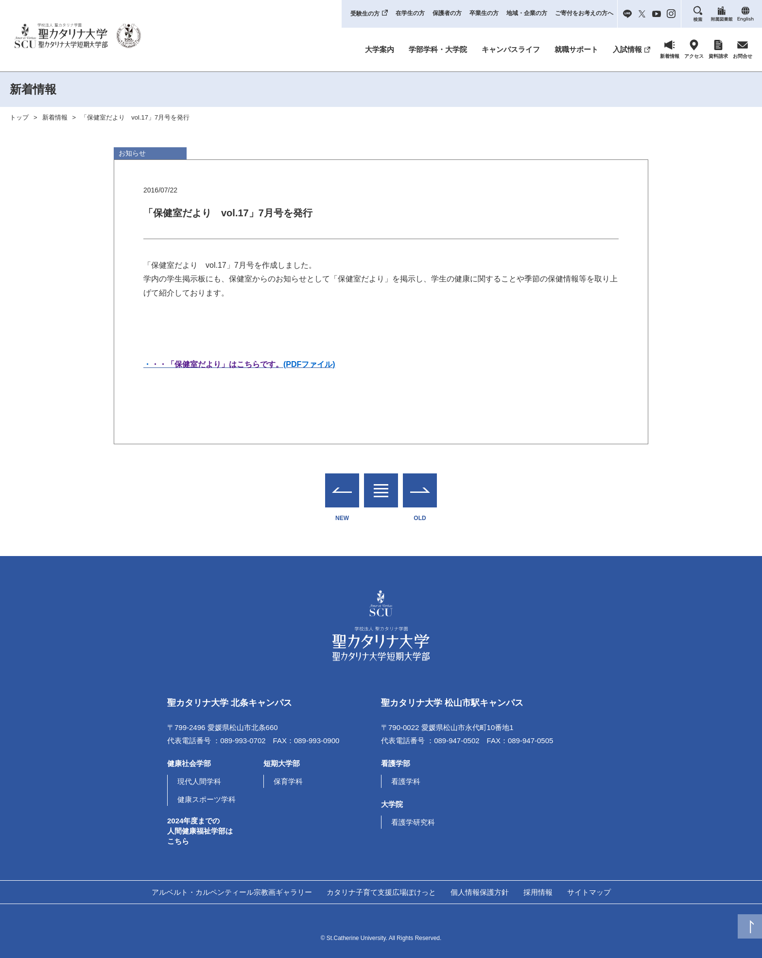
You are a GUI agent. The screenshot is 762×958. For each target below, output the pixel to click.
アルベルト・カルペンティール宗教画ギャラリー (232, 892)
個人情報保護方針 (479, 892)
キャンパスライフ (511, 49)
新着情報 (55, 117)
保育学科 (288, 781)
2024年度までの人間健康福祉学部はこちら (200, 831)
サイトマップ (589, 892)
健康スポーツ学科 (206, 799)
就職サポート (576, 49)
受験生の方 (365, 13)
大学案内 (379, 49)
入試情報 (627, 49)
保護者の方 (447, 13)
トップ (19, 117)
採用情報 (538, 892)
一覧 (381, 484)
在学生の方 (410, 13)
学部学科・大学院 (438, 49)
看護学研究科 (413, 822)
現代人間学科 (199, 781)
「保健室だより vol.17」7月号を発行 (135, 117)
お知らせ (132, 153)
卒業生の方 (484, 13)
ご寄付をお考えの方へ (584, 13)
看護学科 (405, 781)
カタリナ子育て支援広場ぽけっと (381, 892)
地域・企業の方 (526, 13)
